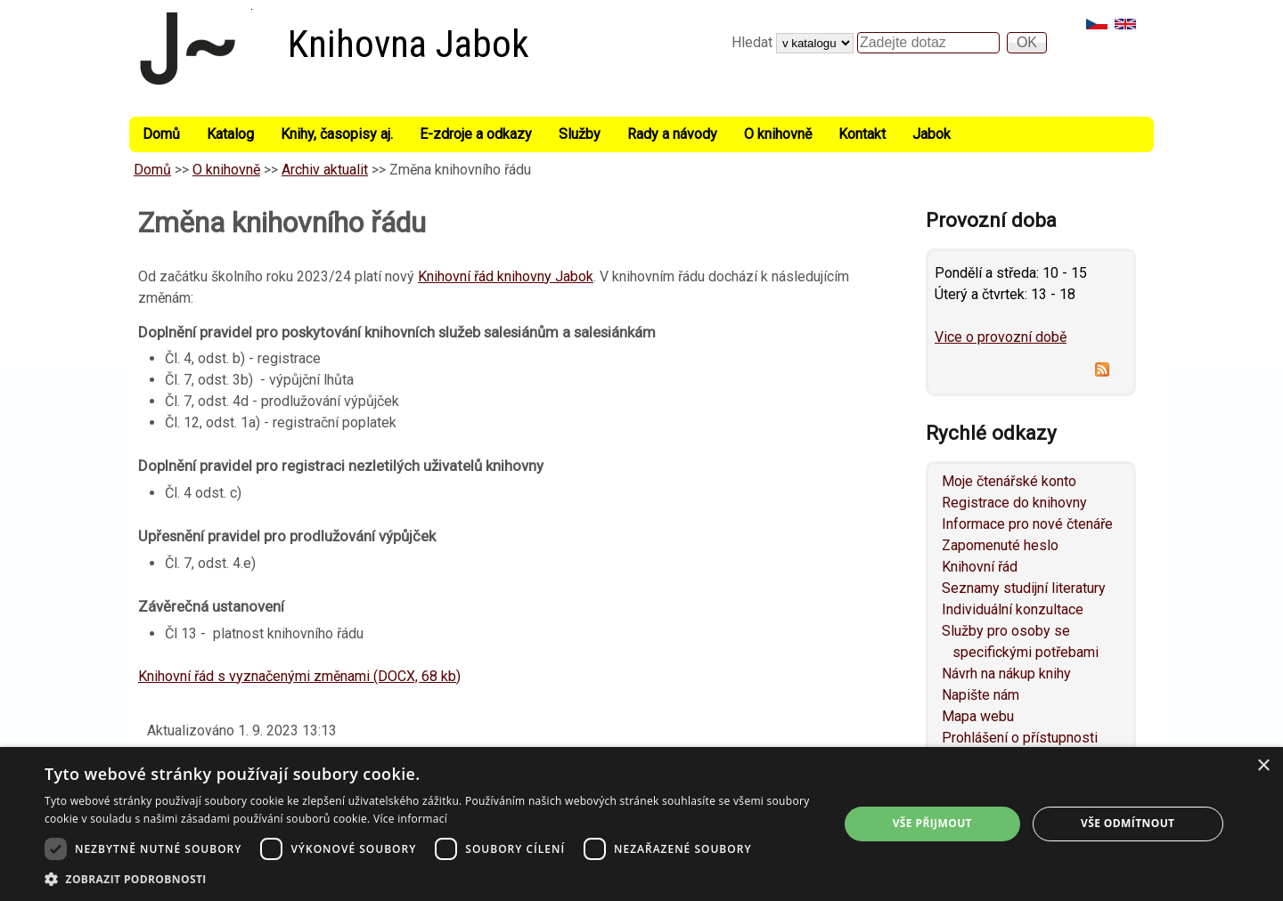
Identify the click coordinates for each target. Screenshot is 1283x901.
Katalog (230, 134)
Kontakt (862, 134)
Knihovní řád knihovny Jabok (505, 276)
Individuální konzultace (1012, 609)
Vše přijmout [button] (932, 823)
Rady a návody (672, 134)
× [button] (1263, 766)
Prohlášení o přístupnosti (1020, 737)
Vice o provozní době (1000, 337)
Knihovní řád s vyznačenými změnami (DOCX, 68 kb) (299, 676)
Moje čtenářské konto (1009, 481)
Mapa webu (978, 716)
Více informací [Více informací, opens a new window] (410, 818)
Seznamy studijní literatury (1024, 588)
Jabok (931, 134)
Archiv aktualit (325, 169)
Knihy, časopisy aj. (337, 134)
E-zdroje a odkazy (476, 134)
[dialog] (641, 824)
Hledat (753, 42)
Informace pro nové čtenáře (1027, 523)
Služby (580, 134)
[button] (430, 879)
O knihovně (778, 134)
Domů (161, 134)
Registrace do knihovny (1014, 502)
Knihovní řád (979, 566)
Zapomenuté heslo (1000, 545)
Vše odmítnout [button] (1127, 823)
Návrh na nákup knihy (1006, 673)
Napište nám (980, 694)
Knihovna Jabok (408, 44)
